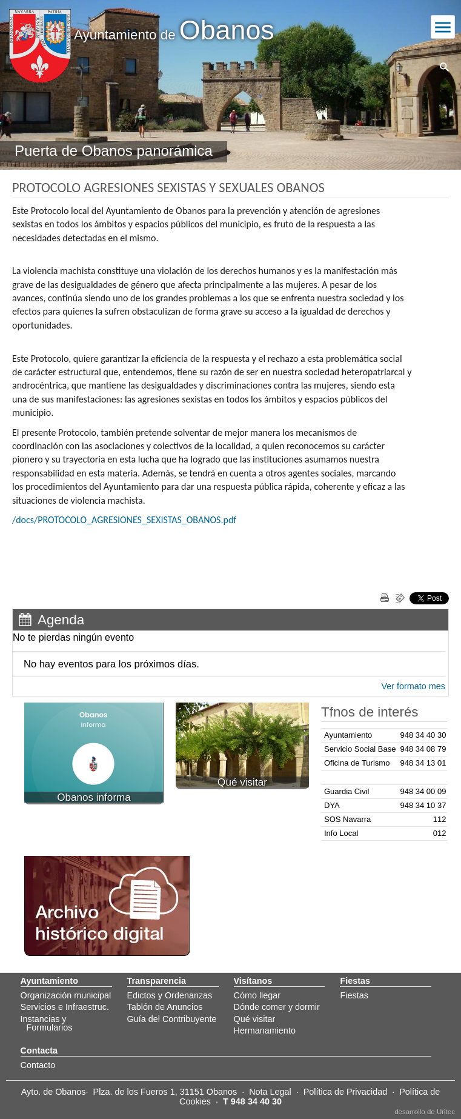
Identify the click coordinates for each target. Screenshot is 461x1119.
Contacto (38, 1065)
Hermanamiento (265, 1030)
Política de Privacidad (345, 1092)
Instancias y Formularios (47, 1023)
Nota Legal (270, 1092)
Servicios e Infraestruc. (65, 1007)
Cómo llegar (257, 995)
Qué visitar (255, 1019)
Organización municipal (66, 995)
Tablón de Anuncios (165, 1007)
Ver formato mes (413, 686)
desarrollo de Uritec (424, 1111)
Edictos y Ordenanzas (170, 995)
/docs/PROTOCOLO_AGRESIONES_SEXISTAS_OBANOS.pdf (124, 520)
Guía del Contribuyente (172, 1019)
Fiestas (354, 995)
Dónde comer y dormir (277, 1007)
